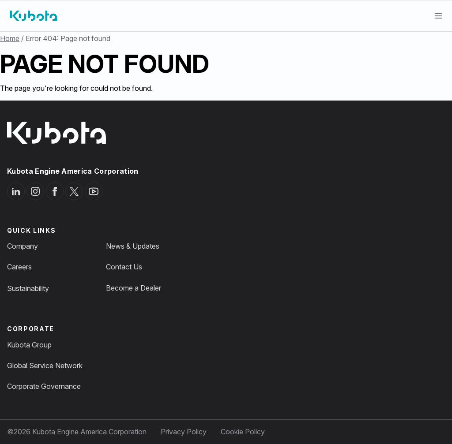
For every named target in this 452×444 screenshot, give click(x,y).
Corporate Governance (44, 386)
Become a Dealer (133, 288)
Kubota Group (29, 344)
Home (9, 38)
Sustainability (28, 288)
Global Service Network (45, 365)
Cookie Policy (243, 431)
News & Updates (132, 246)
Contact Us (124, 266)
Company (22, 246)
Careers (19, 266)
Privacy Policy (184, 431)
